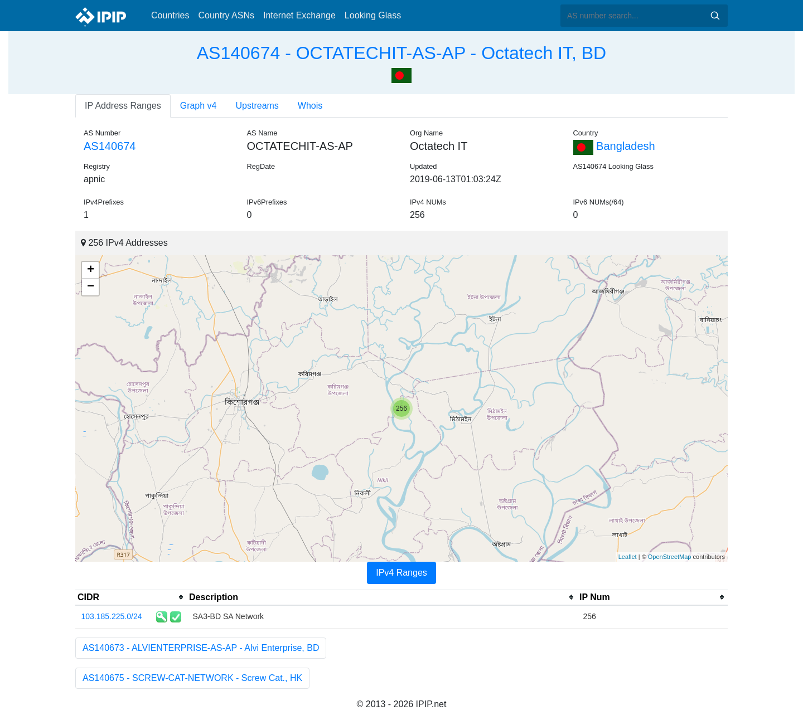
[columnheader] (131, 597)
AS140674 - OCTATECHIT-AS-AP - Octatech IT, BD (401, 53)
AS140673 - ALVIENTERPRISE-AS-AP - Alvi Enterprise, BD (201, 648)
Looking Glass (373, 15)
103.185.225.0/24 (111, 616)
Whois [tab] (310, 105)
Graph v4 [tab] (198, 105)
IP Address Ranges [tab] (123, 105)
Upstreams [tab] (257, 105)
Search (715, 15)
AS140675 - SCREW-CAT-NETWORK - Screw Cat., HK (192, 678)
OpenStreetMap (669, 556)
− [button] (90, 287)
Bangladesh (614, 146)
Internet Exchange (299, 15)
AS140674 (110, 146)
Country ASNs (226, 15)
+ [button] (90, 270)
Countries (170, 15)
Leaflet (627, 556)
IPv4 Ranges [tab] (401, 572)
